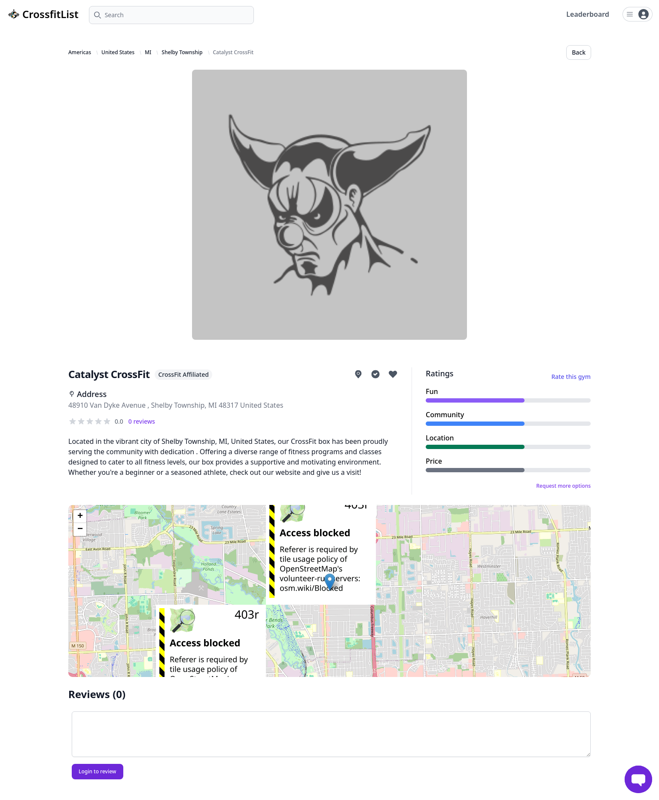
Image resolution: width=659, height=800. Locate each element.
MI (148, 52)
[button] (329, 582)
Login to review (97, 771)
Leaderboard (587, 14)
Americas (79, 52)
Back (579, 52)
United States (117, 52)
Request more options (563, 486)
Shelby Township (182, 52)
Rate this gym (571, 376)
